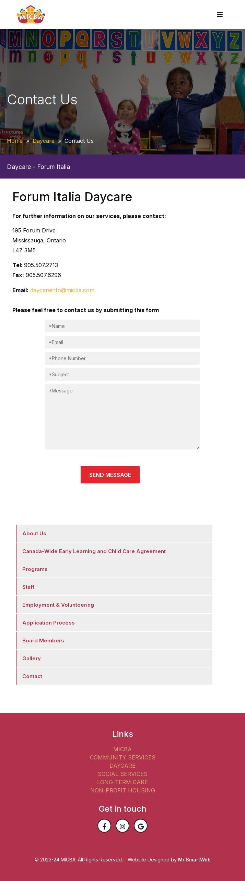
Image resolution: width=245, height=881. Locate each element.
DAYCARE (122, 765)
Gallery (31, 658)
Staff (28, 587)
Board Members (43, 640)
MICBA (122, 749)
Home (15, 140)
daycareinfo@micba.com (62, 290)
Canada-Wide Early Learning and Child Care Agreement (94, 551)
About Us (34, 533)
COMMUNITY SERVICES (122, 757)
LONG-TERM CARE (122, 782)
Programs (35, 569)
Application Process (48, 622)
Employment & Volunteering (58, 605)
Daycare (44, 140)
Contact (32, 676)
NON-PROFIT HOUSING (122, 790)
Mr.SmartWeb (194, 859)
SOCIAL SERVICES (123, 773)
